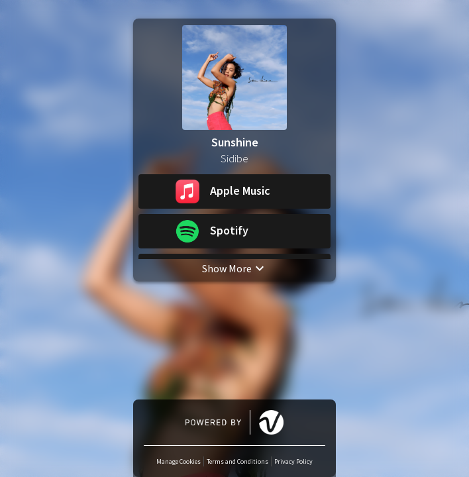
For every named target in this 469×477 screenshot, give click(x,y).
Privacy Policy (293, 461)
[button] (234, 191)
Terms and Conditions (237, 461)
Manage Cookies (178, 461)
